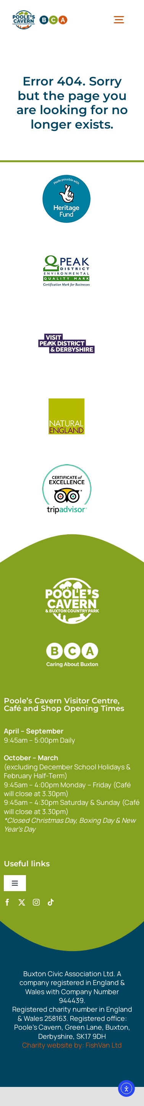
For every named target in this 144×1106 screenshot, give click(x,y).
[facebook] (7, 902)
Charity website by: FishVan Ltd (72, 1045)
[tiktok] (50, 902)
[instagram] (36, 902)
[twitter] (21, 902)
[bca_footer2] (72, 635)
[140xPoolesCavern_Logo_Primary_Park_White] (72, 581)
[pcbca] (39, 11)
